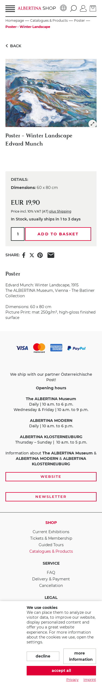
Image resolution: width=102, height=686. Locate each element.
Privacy (72, 680)
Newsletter (51, 496)
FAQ (51, 572)
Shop (51, 522)
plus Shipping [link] (60, 211)
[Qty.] (17, 234)
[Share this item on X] (32, 255)
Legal (51, 597)
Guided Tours (51, 544)
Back (12, 46)
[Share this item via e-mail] (51, 255)
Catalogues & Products (51, 551)
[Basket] (93, 8)
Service (51, 563)
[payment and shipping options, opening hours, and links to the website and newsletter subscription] (51, 422)
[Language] (63, 8)
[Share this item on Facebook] (24, 255)
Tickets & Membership (51, 538)
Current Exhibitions (51, 531)
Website (51, 476)
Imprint (90, 680)
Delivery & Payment (51, 579)
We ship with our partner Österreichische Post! (51, 377)
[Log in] (83, 8)
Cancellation (51, 585)
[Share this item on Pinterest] (40, 255)
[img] (92, 124)
